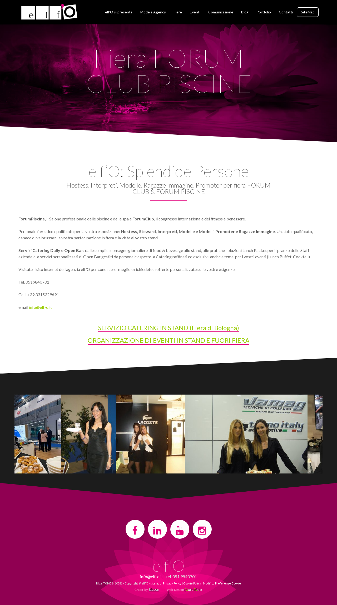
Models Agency (153, 12)
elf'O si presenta (118, 12)
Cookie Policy (192, 583)
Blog (245, 12)
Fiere (178, 12)
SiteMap (308, 12)
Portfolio (263, 12)
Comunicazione (220, 12)
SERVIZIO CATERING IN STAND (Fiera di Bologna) (168, 327)
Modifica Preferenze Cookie (222, 583)
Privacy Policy (172, 583)
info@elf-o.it (40, 307)
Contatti (286, 12)
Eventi (195, 12)
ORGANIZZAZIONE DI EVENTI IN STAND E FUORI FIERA (168, 340)
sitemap (155, 583)
